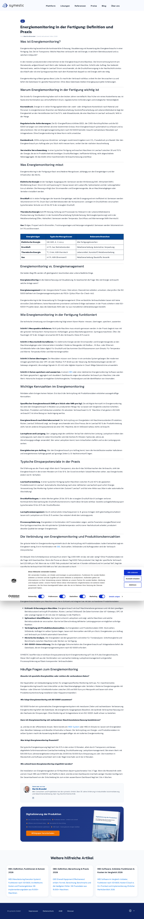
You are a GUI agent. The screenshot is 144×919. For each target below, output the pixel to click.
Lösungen (66, 5)
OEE (58, 546)
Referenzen (80, 5)
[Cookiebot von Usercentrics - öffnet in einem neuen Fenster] (14, 914)
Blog (102, 5)
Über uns (112, 5)
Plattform (53, 5)
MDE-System (73, 726)
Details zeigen (114, 915)
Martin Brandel (30, 36)
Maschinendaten (37, 576)
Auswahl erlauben (126, 897)
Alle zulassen (126, 891)
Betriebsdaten (54, 576)
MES (71, 372)
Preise (92, 5)
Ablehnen (126, 903)
